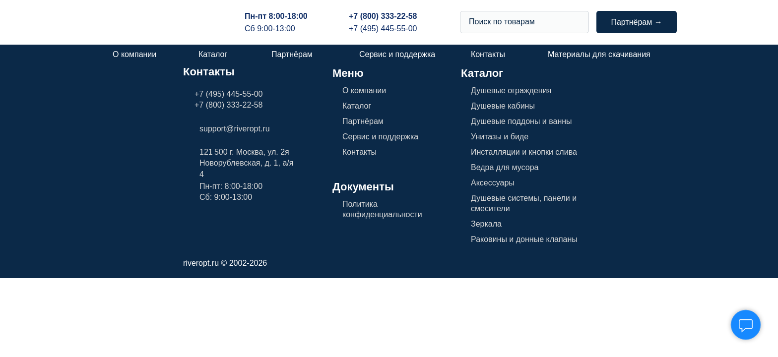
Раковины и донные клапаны (524, 239)
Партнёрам (292, 54)
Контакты (488, 54)
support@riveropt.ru (234, 128)
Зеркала (486, 224)
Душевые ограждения (511, 90)
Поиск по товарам (502, 21)
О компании (134, 54)
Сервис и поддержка (397, 54)
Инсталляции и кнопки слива (524, 152)
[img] (577, 21)
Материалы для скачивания (599, 54)
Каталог (212, 54)
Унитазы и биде (499, 136)
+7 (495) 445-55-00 (383, 28)
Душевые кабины (503, 106)
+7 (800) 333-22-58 (383, 16)
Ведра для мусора (504, 167)
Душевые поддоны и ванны (521, 121)
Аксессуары (493, 182)
